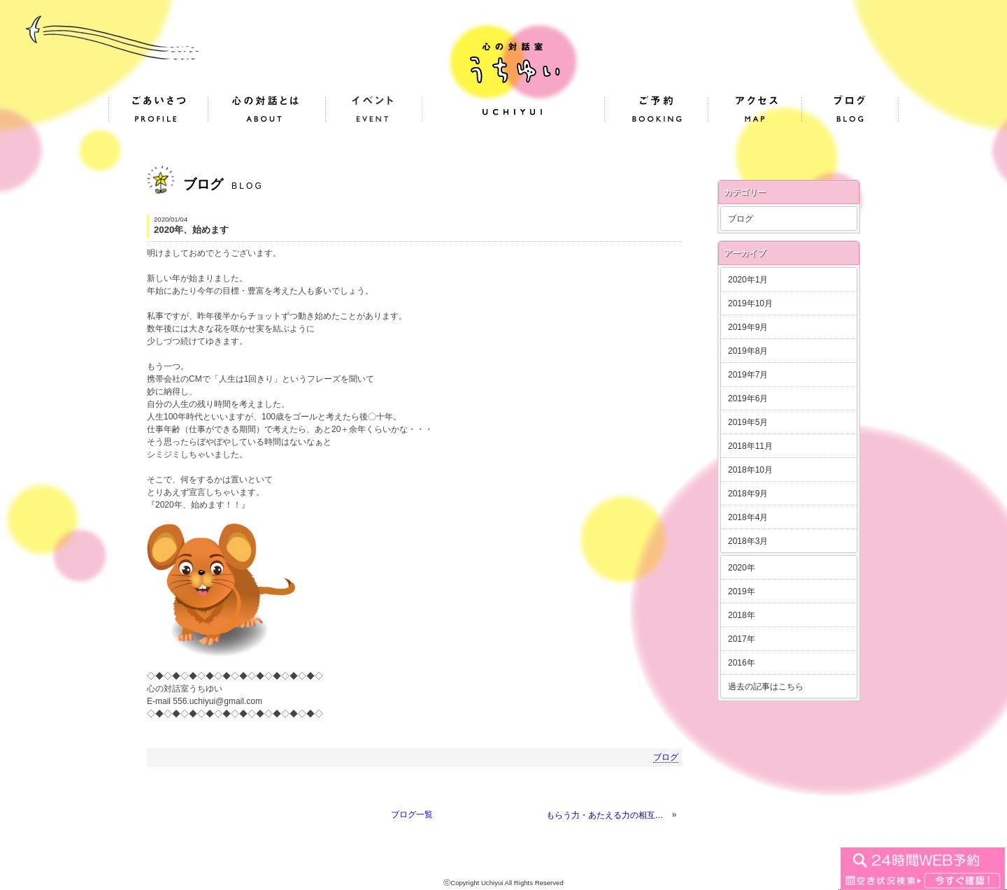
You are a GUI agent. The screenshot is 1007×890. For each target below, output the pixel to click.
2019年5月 (748, 422)
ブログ (665, 757)
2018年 (741, 615)
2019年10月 (750, 303)
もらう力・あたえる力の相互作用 (608, 815)
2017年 (741, 639)
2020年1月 (748, 280)
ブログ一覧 (412, 814)
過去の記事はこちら (766, 686)
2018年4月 (748, 517)
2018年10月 (750, 470)
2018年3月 (748, 541)
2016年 (741, 663)
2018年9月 (748, 493)
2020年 (741, 568)
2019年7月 (748, 375)
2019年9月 (748, 327)
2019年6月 (748, 398)
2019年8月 (748, 351)
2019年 (741, 591)
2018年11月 (750, 446)
